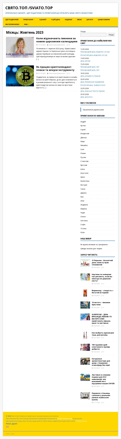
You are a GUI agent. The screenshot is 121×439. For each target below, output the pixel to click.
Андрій (83, 122)
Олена (83, 216)
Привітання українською (93, 109)
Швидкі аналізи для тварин (91, 248)
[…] (37, 59)
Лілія (82, 201)
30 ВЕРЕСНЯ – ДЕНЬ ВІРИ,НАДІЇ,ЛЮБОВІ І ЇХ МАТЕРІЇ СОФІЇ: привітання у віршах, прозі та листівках (102, 318)
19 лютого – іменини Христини (101, 303)
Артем (83, 125)
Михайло (84, 145)
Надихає (68, 20)
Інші (26, 24)
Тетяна (83, 228)
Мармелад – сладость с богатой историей (102, 291)
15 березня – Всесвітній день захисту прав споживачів (102, 262)
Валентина (84, 181)
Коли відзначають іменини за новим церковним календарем (56, 40)
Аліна (82, 169)
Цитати (90, 20)
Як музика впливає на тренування (94, 244)
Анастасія (84, 173)
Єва (81, 197)
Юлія (82, 232)
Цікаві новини (104, 20)
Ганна (82, 189)
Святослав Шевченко (57, 45)
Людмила (84, 205)
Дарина (83, 193)
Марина (83, 209)
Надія (82, 213)
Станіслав (84, 161)
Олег (82, 149)
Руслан (83, 157)
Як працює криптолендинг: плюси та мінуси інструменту (55, 68)
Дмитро (83, 137)
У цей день (55, 20)
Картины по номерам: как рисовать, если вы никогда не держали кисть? (102, 277)
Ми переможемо (12, 24)
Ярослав (83, 165)
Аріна (82, 177)
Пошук (83, 31)
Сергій (82, 129)
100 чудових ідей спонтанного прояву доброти (101, 347)
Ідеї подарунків (11, 20)
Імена (79, 20)
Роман (83, 153)
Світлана (84, 220)
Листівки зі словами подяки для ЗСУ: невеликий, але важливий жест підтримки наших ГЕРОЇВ (103, 379)
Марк (82, 141)
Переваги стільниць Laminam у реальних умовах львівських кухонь (101, 396)
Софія (82, 224)
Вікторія (83, 185)
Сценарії (42, 20)
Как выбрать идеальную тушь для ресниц (103, 334)
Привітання (28, 20)
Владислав (84, 133)
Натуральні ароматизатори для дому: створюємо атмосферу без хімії (101, 362)
